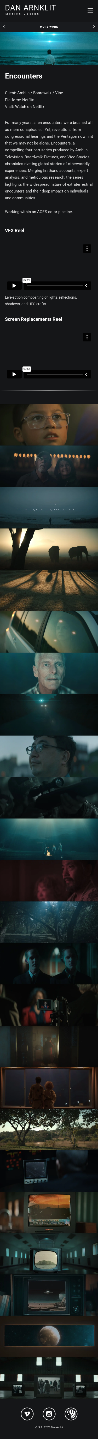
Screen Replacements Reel (33, 319)
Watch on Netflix (29, 106)
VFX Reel (14, 230)
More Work (49, 26)
